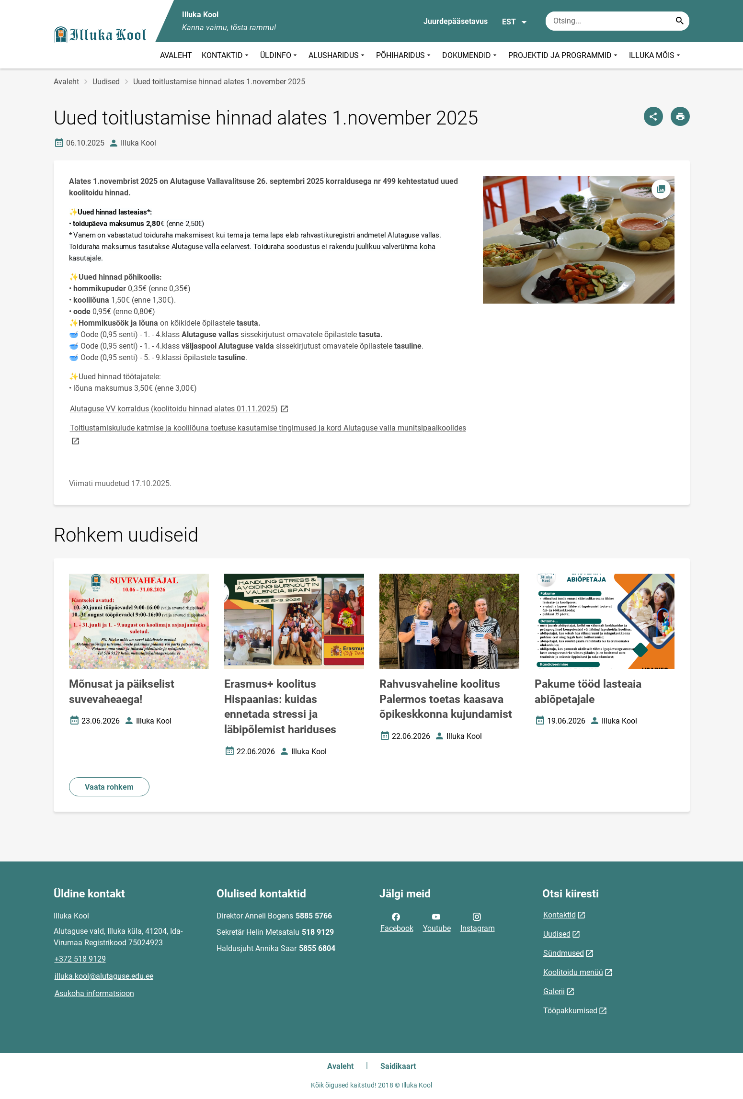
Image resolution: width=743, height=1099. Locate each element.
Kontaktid (559, 914)
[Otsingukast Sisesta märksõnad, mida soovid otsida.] (617, 21)
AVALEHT (176, 55)
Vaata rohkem (109, 787)
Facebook (396, 921)
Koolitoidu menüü (573, 972)
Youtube (437, 921)
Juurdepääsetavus (455, 21)
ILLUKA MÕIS (655, 55)
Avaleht (66, 81)
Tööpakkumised (570, 1010)
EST (514, 22)
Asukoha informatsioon (94, 993)
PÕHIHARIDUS (404, 55)
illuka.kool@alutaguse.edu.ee (104, 976)
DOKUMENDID (470, 55)
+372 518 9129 (80, 958)
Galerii (554, 991)
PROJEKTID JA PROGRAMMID (563, 55)
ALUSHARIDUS (337, 55)
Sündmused (563, 953)
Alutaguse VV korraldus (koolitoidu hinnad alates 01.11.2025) (180, 408)
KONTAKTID (226, 55)
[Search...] (680, 21)
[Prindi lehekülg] (680, 116)
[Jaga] (653, 116)
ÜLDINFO (279, 55)
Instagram (477, 921)
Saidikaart (398, 1066)
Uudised (106, 81)
